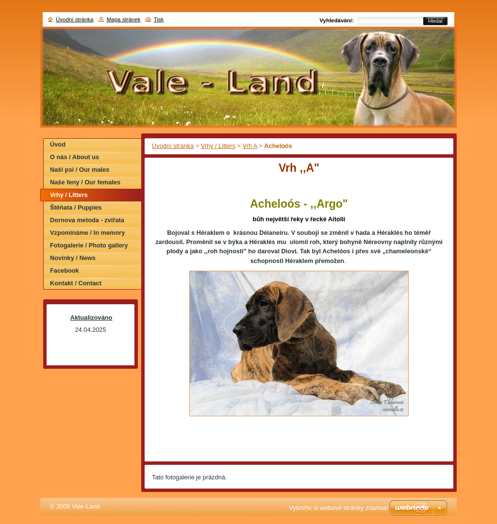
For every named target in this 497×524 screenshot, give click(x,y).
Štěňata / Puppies (76, 207)
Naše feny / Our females (85, 182)
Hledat (435, 21)
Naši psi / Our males (79, 169)
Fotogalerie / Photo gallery (89, 245)
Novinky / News (73, 258)
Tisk (159, 19)
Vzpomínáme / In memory (87, 232)
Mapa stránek (124, 19)
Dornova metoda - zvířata (87, 220)
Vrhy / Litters (218, 145)
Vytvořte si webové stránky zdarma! (338, 507)
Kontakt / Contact (75, 283)
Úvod (58, 144)
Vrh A (250, 145)
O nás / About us (74, 157)
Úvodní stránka (173, 145)
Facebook (64, 270)
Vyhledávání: (336, 20)
